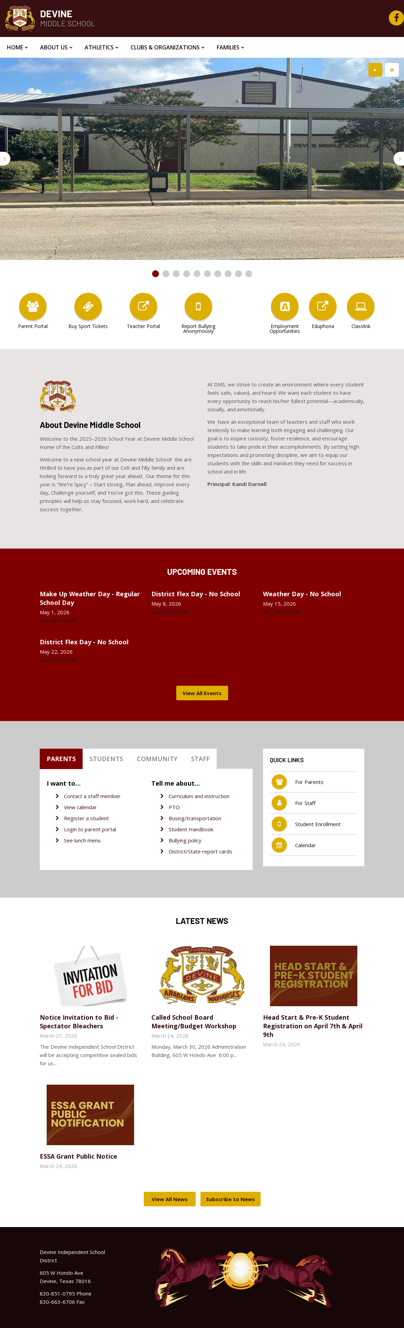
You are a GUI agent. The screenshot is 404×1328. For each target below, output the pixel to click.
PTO (174, 807)
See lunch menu (82, 840)
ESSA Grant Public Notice (78, 1156)
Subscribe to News (230, 1199)
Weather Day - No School (302, 594)
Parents (61, 759)
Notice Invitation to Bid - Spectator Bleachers (79, 1021)
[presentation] (5, 159)
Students (106, 759)
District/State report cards (200, 851)
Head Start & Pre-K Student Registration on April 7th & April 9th (313, 1026)
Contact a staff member (92, 796)
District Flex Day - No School (195, 594)
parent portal (100, 829)
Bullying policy (185, 840)
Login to (74, 829)
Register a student (86, 818)
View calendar (80, 807)
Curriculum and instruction (199, 796)
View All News (170, 1199)
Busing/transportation (195, 818)
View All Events (202, 693)
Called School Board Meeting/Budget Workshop (193, 1021)
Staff (200, 759)
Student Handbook (191, 829)
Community (157, 759)
